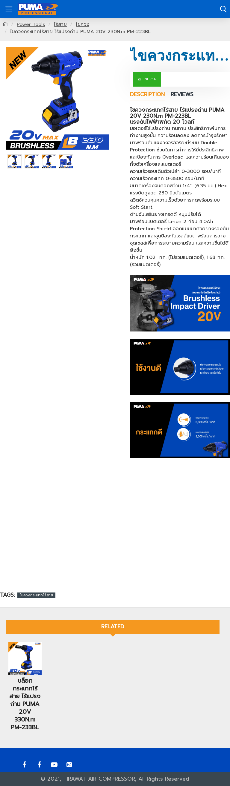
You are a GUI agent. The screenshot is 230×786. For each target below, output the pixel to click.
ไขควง (82, 24)
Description (147, 95)
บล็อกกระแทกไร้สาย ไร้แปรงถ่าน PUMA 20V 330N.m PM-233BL (24, 703)
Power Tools (31, 24)
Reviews (182, 95)
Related (112, 626)
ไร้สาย (60, 24)
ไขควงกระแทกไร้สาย (36, 595)
